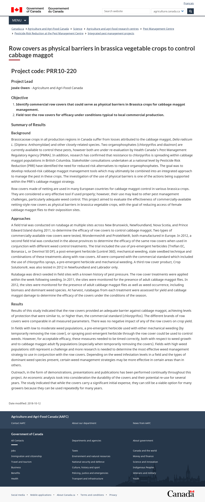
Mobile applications (40, 494)
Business (16, 467)
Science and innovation (145, 461)
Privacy (113, 494)
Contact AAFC (18, 423)
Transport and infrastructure (87, 478)
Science (77, 29)
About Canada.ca (66, 494)
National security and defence (88, 461)
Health (14, 478)
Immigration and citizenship (26, 456)
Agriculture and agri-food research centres (113, 29)
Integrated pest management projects (111, 33)
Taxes (75, 450)
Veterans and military (144, 473)
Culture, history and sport (86, 467)
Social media (18, 494)
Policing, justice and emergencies (90, 473)
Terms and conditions (92, 494)
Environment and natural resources (91, 456)
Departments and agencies (86, 440)
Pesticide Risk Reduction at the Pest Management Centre (49, 33)
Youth (136, 478)
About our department (84, 423)
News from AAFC (142, 423)
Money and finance (143, 456)
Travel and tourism (21, 461)
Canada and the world (145, 450)
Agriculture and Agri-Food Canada (48, 29)
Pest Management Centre (158, 29)
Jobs (13, 450)
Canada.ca (18, 29)
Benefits (15, 473)
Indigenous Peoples (143, 467)
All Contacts (17, 440)
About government (143, 440)
